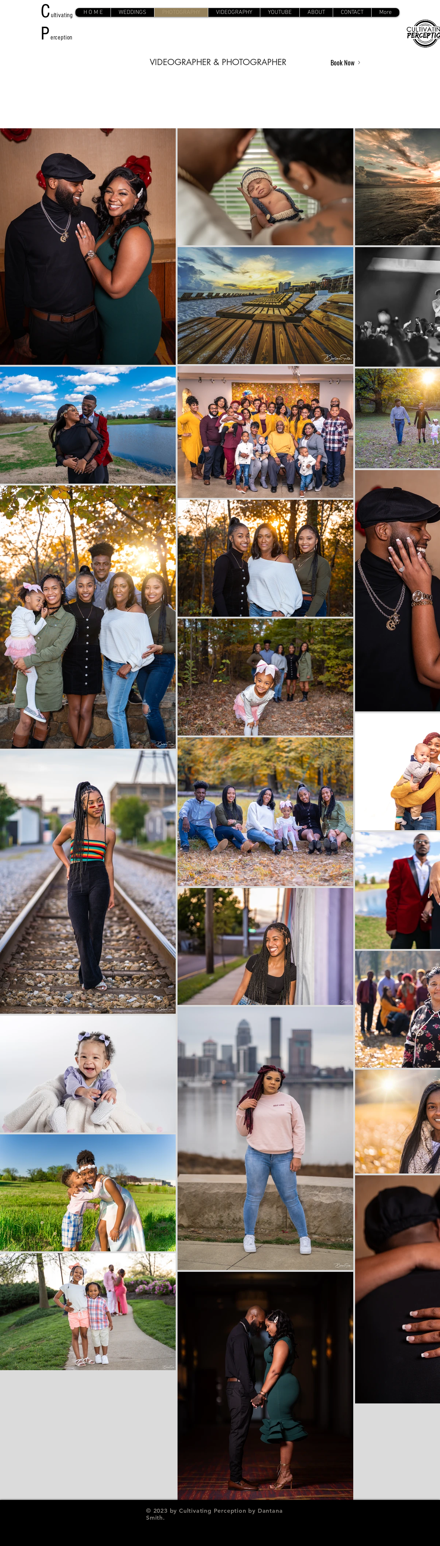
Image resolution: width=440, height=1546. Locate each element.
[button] (132, 12)
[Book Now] (346, 62)
